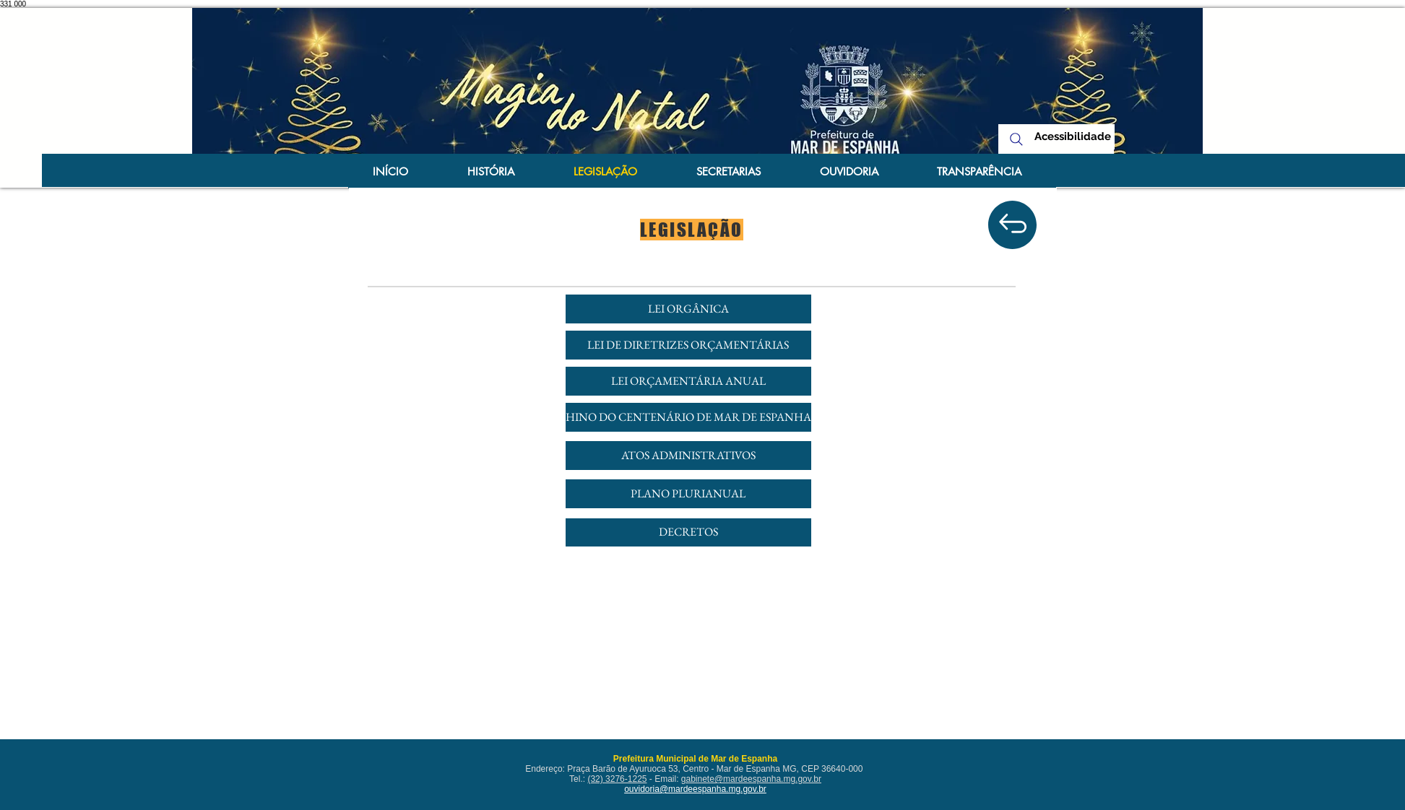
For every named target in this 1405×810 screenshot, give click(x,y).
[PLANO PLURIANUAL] (688, 493)
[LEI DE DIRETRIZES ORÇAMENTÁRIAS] (688, 345)
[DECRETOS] (688, 532)
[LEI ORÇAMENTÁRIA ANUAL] (688, 381)
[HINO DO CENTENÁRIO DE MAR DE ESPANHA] (688, 417)
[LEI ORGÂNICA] (688, 309)
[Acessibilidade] (1073, 136)
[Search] (1016, 139)
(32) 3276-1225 (617, 779)
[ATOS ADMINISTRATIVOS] (688, 455)
